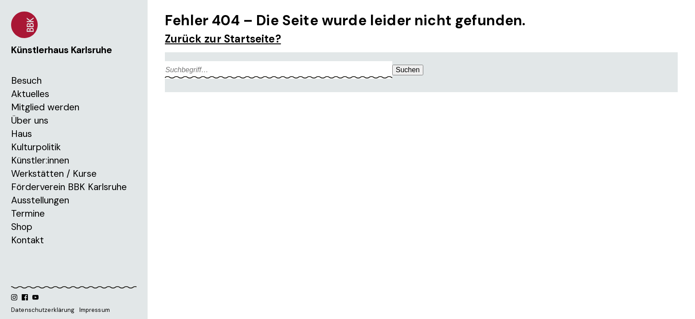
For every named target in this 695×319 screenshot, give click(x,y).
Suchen (408, 70)
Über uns (29, 120)
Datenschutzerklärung (43, 310)
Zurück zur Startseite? (223, 39)
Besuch (26, 80)
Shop (21, 227)
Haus (21, 134)
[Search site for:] (278, 70)
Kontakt (27, 240)
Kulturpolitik (36, 147)
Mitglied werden (45, 107)
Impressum (94, 310)
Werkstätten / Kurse (54, 173)
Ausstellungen (40, 200)
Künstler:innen (40, 160)
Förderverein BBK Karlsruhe (69, 187)
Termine (28, 213)
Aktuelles (30, 94)
